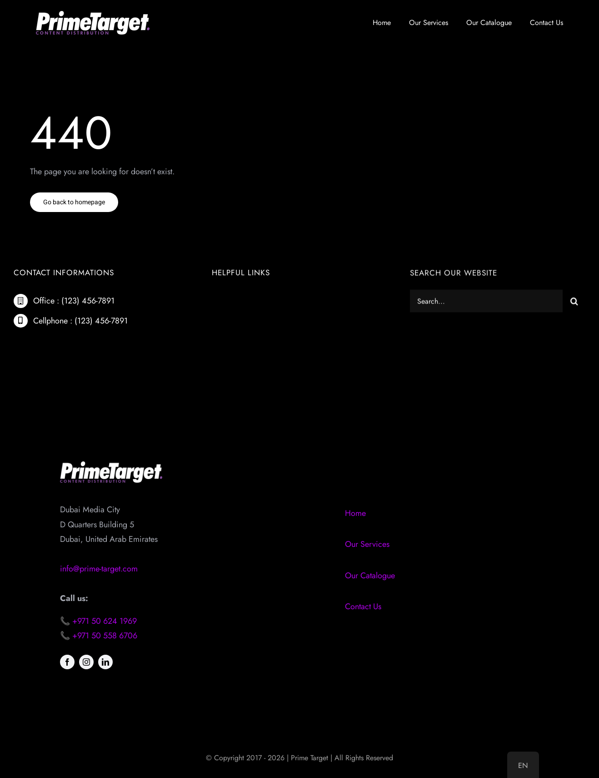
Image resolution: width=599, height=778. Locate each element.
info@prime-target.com (99, 569)
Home (355, 513)
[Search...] (486, 302)
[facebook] (67, 662)
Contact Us (363, 606)
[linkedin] (105, 662)
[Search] (574, 302)
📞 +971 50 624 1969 (98, 621)
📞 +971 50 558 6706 (98, 636)
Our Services (367, 544)
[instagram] (86, 662)
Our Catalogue (370, 575)
